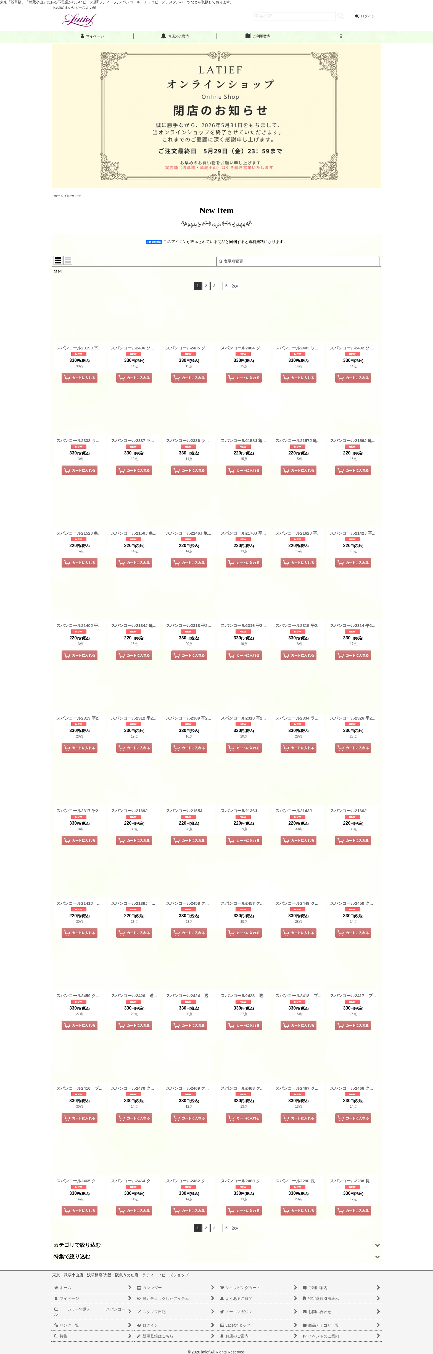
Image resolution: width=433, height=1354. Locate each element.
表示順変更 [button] (231, 261)
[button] (340, 36)
